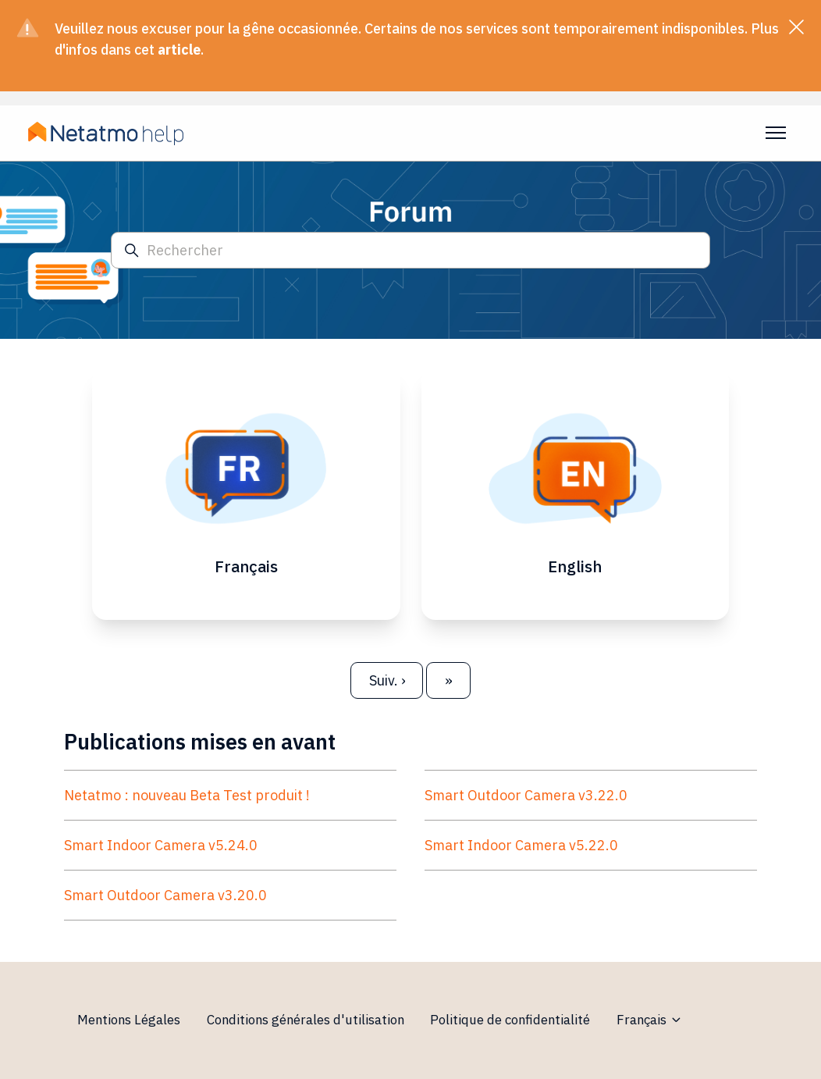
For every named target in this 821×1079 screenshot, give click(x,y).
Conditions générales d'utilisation (305, 1019)
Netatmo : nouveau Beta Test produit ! (187, 795)
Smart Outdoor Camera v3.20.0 (165, 895)
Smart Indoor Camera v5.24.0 (161, 845)
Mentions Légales (128, 1019)
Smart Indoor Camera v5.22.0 (521, 845)
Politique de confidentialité (510, 1019)
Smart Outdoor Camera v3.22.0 (526, 795)
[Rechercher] (410, 250)
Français (650, 1019)
